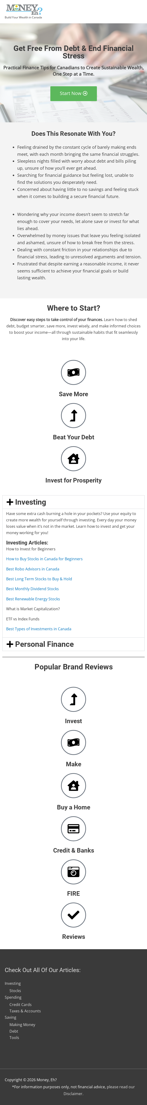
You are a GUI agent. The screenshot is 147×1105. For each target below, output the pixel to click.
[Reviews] (73, 915)
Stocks (15, 990)
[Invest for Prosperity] (73, 458)
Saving (10, 1017)
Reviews (73, 936)
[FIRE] (73, 871)
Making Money (22, 1024)
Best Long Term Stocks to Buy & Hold (39, 578)
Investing (30, 502)
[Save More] (73, 372)
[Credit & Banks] (73, 828)
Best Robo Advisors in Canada (32, 569)
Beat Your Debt (73, 437)
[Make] (73, 742)
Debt (13, 1031)
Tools (14, 1037)
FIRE (73, 893)
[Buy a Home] (73, 785)
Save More (73, 394)
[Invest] (73, 699)
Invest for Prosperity (73, 480)
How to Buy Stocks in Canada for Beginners (44, 558)
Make (73, 764)
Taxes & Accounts (25, 1011)
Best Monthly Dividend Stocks (32, 588)
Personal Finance (44, 644)
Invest (73, 721)
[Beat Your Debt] (73, 415)
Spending (13, 997)
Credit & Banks (73, 850)
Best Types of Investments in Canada (38, 628)
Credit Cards (20, 1004)
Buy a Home (73, 807)
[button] (73, 502)
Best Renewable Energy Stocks (33, 599)
